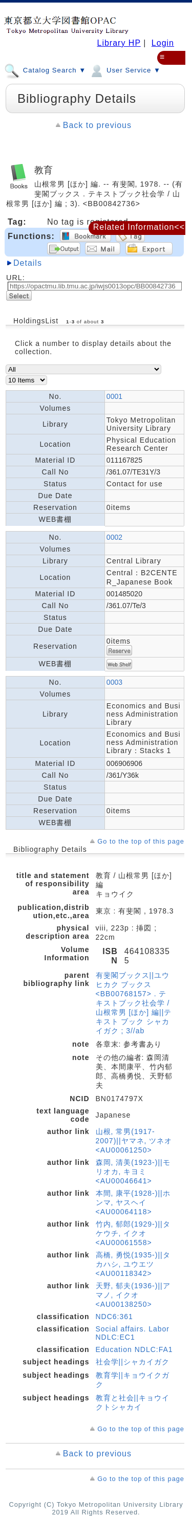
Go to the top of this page (140, 841)
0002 (114, 537)
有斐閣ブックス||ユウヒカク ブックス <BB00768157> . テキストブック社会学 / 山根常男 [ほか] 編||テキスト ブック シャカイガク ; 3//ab (134, 1003)
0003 (114, 682)
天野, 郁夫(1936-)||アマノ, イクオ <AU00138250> (133, 1295)
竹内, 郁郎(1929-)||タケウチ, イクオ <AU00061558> (133, 1233)
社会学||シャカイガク (132, 1362)
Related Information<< (139, 227)
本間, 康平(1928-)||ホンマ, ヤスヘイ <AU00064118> (133, 1202)
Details (27, 263)
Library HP (118, 43)
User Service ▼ (125, 70)
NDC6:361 (114, 1316)
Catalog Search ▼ (45, 70)
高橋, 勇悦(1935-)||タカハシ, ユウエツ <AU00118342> (133, 1264)
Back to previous (97, 125)
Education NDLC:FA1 (134, 1349)
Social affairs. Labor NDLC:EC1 (132, 1333)
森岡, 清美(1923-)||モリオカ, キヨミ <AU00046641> (133, 1171)
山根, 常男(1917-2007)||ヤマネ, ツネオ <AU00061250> (134, 1140)
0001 (114, 396)
